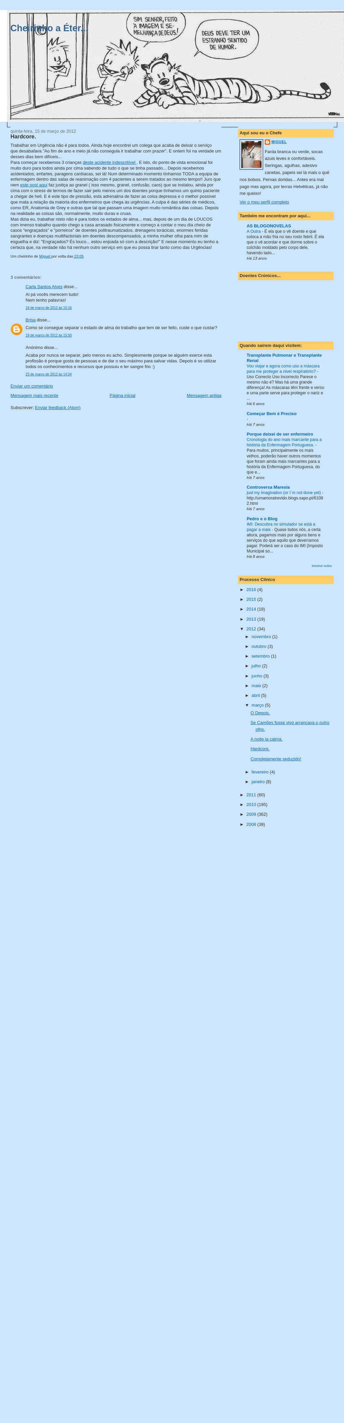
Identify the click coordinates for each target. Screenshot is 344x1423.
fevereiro (261, 771)
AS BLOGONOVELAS (269, 225)
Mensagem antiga (204, 395)
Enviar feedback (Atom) (58, 407)
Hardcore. (259, 748)
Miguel (279, 142)
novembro (262, 636)
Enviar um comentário (31, 386)
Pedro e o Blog (262, 518)
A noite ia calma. (266, 739)
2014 (251, 609)
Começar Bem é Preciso (272, 413)
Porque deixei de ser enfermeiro (280, 434)
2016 (251, 589)
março (258, 705)
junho (257, 675)
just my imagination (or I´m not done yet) (284, 492)
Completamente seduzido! (275, 758)
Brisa (31, 319)
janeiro (259, 781)
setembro (261, 656)
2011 (251, 794)
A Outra (254, 231)
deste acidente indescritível (110, 162)
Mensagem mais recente (34, 395)
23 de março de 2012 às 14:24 (48, 374)
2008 (251, 824)
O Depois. (260, 712)
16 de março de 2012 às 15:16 (48, 308)
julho (257, 665)
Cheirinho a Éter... (49, 28)
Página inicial (123, 395)
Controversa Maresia (268, 487)
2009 (251, 814)
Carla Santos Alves (44, 286)
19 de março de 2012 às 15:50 (48, 335)
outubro (260, 646)
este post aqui (33, 184)
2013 (251, 619)
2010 (251, 804)
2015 (251, 599)
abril (256, 695)
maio (257, 685)
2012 (251, 628)
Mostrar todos (322, 566)
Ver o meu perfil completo (264, 202)
